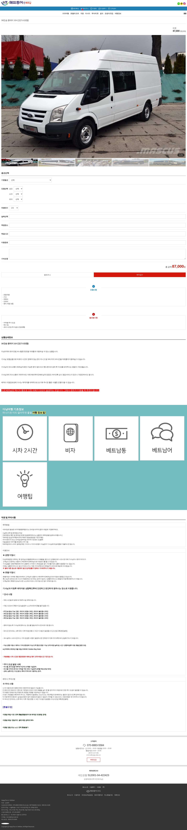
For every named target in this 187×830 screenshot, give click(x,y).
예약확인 (75, 9)
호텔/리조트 (74, 13)
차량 (82, 13)
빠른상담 (93, 760)
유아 (10, 199)
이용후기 (102, 9)
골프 (101, 13)
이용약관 (77, 795)
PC (104, 787)
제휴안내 (117, 795)
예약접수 (139, 275)
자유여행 (65, 13)
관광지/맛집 (109, 13)
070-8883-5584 (95, 745)
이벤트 (93, 9)
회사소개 (85, 787)
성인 (10, 189)
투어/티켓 (95, 13)
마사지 (87, 13)
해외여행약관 (98, 795)
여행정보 (118, 13)
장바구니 (84, 9)
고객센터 (112, 9)
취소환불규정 (108, 795)
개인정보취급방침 (87, 795)
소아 (10, 194)
